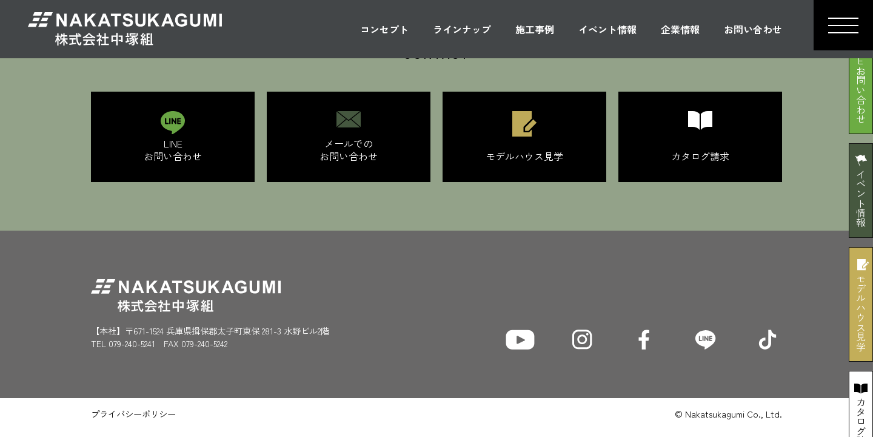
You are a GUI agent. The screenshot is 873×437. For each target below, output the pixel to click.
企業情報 (680, 29)
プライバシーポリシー (133, 413)
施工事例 (534, 29)
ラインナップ (462, 29)
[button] (843, 25)
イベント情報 (607, 29)
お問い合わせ (753, 29)
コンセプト (384, 29)
